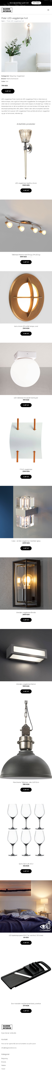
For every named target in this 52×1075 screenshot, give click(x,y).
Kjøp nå (8, 91)
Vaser (3, 1069)
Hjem (3, 21)
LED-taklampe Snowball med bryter (26, 398)
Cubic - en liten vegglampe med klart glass (26, 541)
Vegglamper (21, 76)
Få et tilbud (36, 3)
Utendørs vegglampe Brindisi (26, 612)
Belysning (13, 76)
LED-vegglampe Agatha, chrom (26, 183)
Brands (3, 1062)
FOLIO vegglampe (26, 469)
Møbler (3, 1065)
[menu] (48, 10)
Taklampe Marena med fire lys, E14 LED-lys (26, 255)
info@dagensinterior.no (8, 1048)
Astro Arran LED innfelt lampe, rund (26, 326)
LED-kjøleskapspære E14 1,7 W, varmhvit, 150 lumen (26, 935)
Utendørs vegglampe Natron (26, 684)
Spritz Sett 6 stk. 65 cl (26, 864)
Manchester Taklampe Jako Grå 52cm (26, 782)
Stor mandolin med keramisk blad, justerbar (26, 1004)
